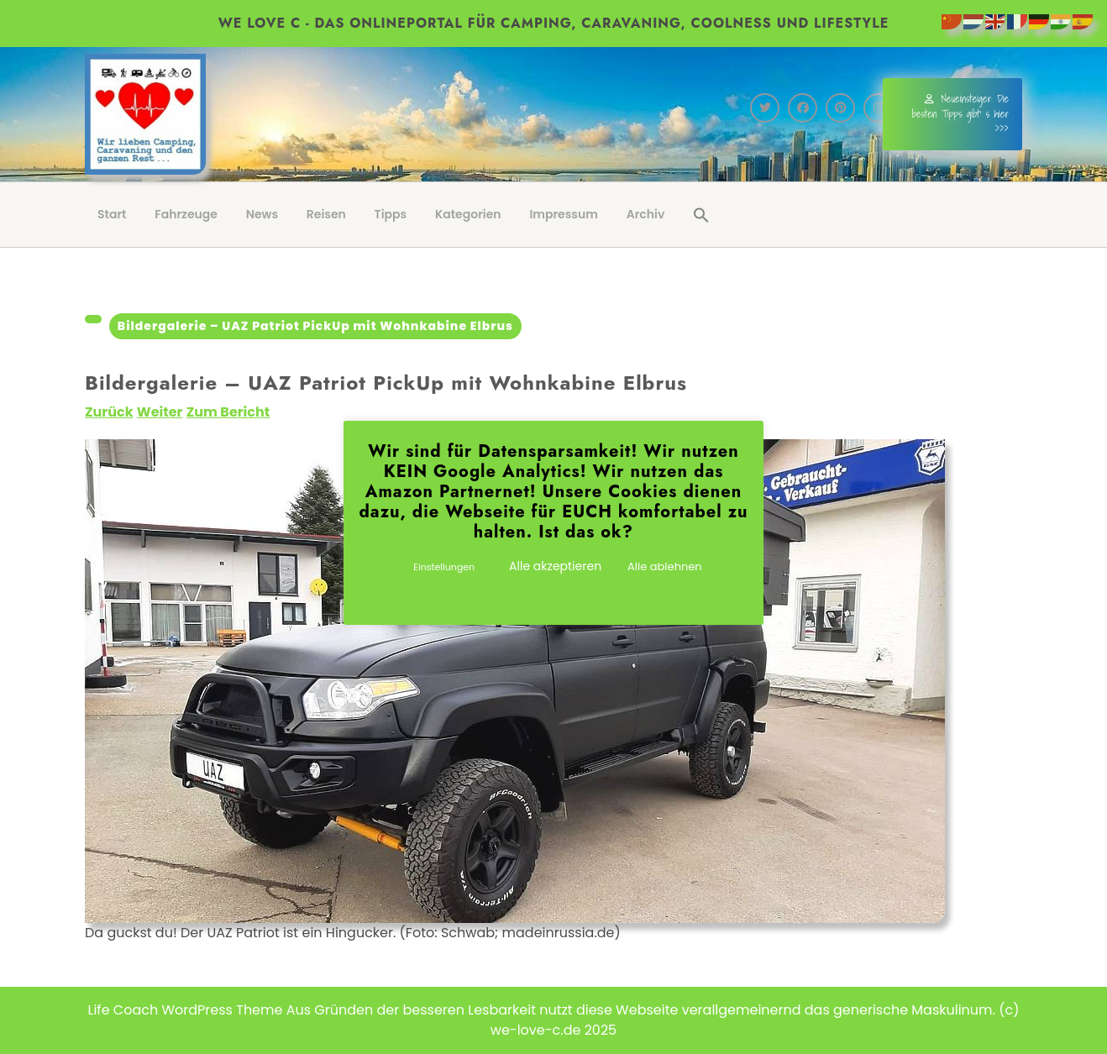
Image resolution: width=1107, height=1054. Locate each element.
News (262, 214)
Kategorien (468, 214)
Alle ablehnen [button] (664, 566)
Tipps (391, 214)
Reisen (326, 214)
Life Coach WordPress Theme (185, 1010)
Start (112, 214)
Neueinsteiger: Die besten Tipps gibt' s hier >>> (960, 114)
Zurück (109, 412)
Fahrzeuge (186, 214)
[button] (701, 215)
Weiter (160, 412)
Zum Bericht (228, 412)
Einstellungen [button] (444, 567)
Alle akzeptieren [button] (555, 566)
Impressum (563, 214)
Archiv (646, 214)
